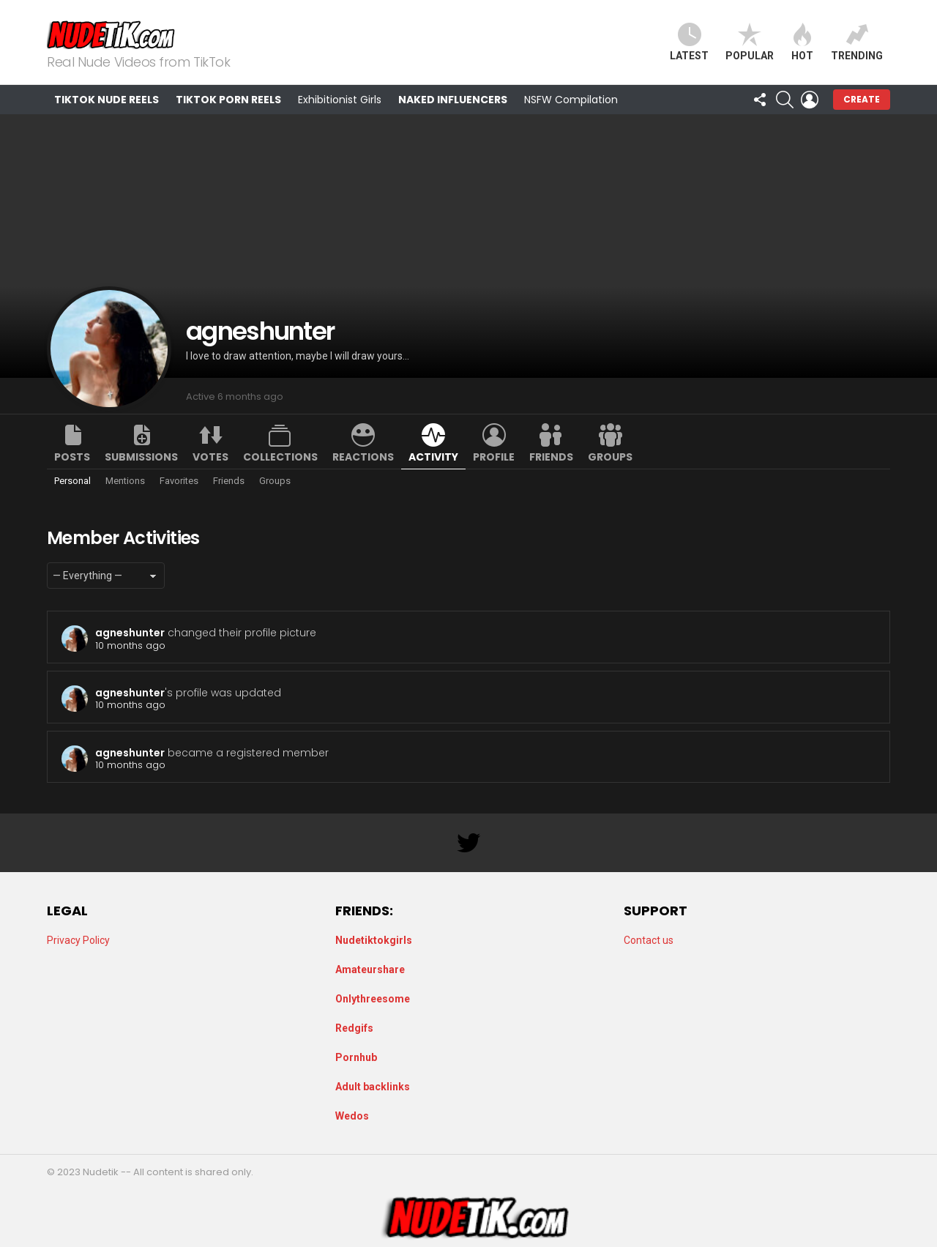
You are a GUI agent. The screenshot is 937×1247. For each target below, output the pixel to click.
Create (861, 99)
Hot (802, 42)
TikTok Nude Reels (106, 99)
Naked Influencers (452, 99)
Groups (610, 457)
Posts (72, 457)
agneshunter (130, 632)
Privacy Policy (78, 940)
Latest (689, 42)
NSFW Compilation (571, 99)
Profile (494, 457)
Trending (857, 42)
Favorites (179, 480)
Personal (72, 480)
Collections (280, 457)
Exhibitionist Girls (339, 99)
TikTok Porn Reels (228, 99)
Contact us (648, 940)
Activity (433, 457)
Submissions (141, 457)
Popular (749, 42)
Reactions (363, 457)
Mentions (125, 480)
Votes (210, 457)
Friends (551, 457)
